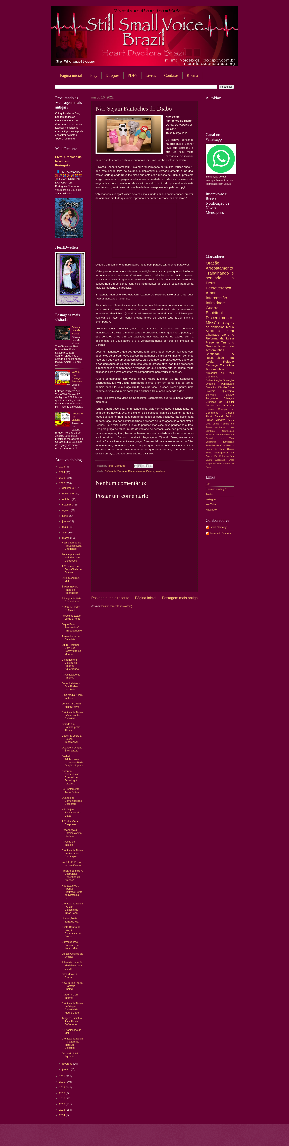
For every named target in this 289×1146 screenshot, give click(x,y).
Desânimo (211, 387)
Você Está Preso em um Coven (71, 864)
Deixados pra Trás (220, 438)
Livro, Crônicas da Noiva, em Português (68, 161)
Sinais (209, 434)
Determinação (214, 380)
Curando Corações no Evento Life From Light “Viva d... (70, 777)
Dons (225, 334)
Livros (151, 75)
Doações (112, 75)
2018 (62, 1093)
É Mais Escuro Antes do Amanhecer (70, 589)
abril (65, 532)
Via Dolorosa (221, 456)
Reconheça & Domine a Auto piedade (71, 833)
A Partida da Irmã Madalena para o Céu (72, 965)
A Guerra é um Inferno (70, 996)
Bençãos (211, 394)
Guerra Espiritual (214, 310)
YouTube (211, 504)
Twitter (209, 494)
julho (65, 515)
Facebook (211, 509)
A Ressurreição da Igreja (220, 357)
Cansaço (212, 365)
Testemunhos (215, 369)
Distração (228, 380)
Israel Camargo (218, 527)
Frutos (209, 419)
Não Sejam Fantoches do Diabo (71, 812)
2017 (62, 1098)
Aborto (209, 416)
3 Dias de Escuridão (223, 434)
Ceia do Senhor (224, 416)
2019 (62, 1087)
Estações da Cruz (215, 445)
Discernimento (136, 471)
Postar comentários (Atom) (116, 606)
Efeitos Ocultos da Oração (72, 955)
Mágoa (209, 463)
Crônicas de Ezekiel (220, 401)
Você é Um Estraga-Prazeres (77, 376)
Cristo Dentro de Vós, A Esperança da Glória (71, 932)
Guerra (150, 471)
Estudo (230, 394)
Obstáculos (228, 431)
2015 (62, 1109)
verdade (160, 471)
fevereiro (67, 1063)
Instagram (211, 499)
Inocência (220, 427)
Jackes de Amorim (220, 533)
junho (65, 521)
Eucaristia (211, 442)
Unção (216, 423)
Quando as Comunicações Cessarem (72, 801)
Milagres (220, 419)
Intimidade (215, 302)
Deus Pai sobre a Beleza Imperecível (71, 738)
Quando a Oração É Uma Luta (72, 749)
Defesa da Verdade (116, 471)
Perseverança (218, 288)
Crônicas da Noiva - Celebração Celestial (72, 715)
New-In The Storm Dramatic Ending (72, 986)
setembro (68, 504)
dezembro (68, 487)
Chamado (212, 334)
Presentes (213, 342)
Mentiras (210, 431)
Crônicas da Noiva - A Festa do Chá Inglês (72, 853)
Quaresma (228, 391)
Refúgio (228, 361)
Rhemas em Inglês (216, 489)
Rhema (192, 75)
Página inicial (71, 75)
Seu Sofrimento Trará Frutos (70, 790)
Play (93, 75)
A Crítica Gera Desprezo (70, 823)
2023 (62, 477)
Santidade (213, 354)
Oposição (217, 463)
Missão (212, 322)
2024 (62, 472)
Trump (225, 342)
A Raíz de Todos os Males (71, 609)
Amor (211, 292)
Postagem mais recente (110, 598)
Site (208, 484)
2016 (62, 1104)
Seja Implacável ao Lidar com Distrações (71, 557)
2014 (62, 1115)
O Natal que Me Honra (76, 330)
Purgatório (212, 398)
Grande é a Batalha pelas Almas (71, 727)
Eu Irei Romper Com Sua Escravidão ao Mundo (71, 649)
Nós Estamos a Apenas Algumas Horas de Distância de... (72, 892)
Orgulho (210, 383)
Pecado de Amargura (220, 405)
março (66, 537)
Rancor (230, 445)
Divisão (222, 387)
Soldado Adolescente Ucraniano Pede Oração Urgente (72, 761)
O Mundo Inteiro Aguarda (71, 1055)
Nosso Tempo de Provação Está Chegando (71, 545)
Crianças (229, 398)
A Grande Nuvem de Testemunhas (220, 346)
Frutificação (228, 442)
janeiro (66, 1069)
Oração (212, 263)
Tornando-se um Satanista (71, 638)
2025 (62, 466)
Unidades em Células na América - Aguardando (70, 664)
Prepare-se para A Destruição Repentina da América (72, 875)
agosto (66, 510)
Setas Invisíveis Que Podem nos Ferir (70, 686)
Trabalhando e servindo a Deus (220, 278)
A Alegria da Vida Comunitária (71, 600)
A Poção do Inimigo (68, 843)
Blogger (176, 1138)
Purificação (227, 383)
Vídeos (230, 412)
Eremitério (227, 365)
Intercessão (216, 297)
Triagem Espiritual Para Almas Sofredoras (72, 1021)
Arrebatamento (219, 268)
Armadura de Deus (220, 372)
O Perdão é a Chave (69, 976)
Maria (230, 327)
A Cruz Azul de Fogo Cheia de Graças (71, 569)
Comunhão (212, 376)
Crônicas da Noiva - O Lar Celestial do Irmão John (72, 908)
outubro (67, 499)
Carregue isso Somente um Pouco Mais (70, 945)
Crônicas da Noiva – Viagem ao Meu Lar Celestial (72, 1043)
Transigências (221, 452)
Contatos (171, 75)
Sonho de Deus (215, 449)
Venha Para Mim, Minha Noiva (71, 705)
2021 (62, 1076)
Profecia (210, 391)
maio (65, 526)
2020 (62, 1081)
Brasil (231, 460)
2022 (62, 483)
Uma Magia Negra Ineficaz (72, 696)
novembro (68, 493)
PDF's (132, 75)
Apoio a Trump (220, 330)
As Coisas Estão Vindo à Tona (71, 617)
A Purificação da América (71, 676)
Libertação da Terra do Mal (70, 920)
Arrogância (220, 460)
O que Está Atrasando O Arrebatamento (72, 627)
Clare (231, 387)
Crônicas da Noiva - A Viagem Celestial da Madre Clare (72, 1008)
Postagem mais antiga (180, 598)
